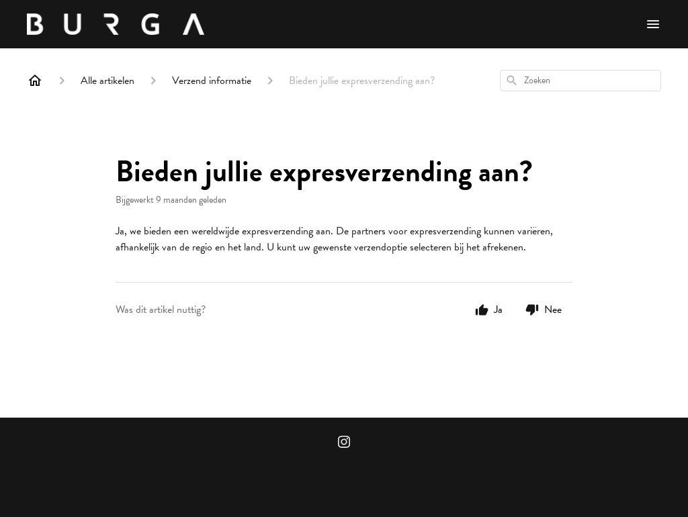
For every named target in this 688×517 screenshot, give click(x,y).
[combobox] (580, 80)
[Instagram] (344, 443)
